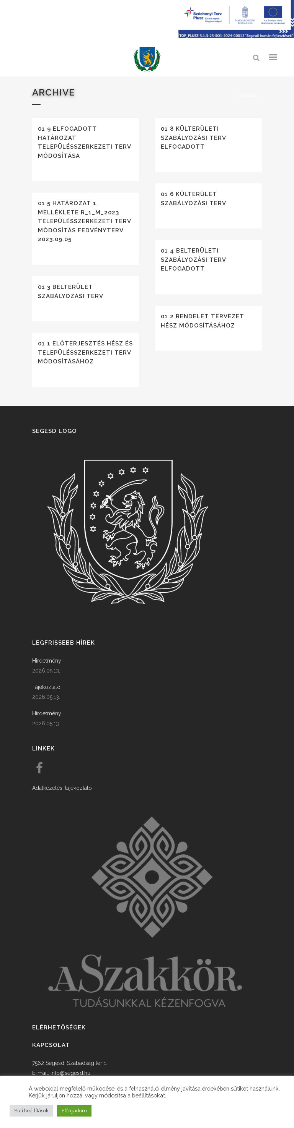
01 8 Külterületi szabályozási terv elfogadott (193, 137)
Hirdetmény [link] (46, 661)
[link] (147, 59)
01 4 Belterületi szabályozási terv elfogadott (193, 259)
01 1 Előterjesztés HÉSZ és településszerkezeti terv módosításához (85, 352)
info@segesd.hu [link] (70, 1073)
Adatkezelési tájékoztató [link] (62, 788)
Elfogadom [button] (74, 1110)
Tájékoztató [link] (46, 687)
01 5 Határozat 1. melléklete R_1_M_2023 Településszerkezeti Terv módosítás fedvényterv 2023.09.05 (84, 221)
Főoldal (248, 95)
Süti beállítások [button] (31, 1110)
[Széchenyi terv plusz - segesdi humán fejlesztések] (236, 36)
